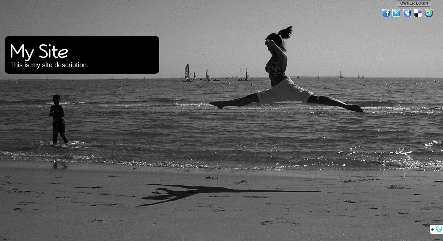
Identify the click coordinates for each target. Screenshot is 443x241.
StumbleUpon (429, 13)
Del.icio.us (418, 13)
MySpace (407, 13)
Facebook (386, 13)
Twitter (396, 13)
